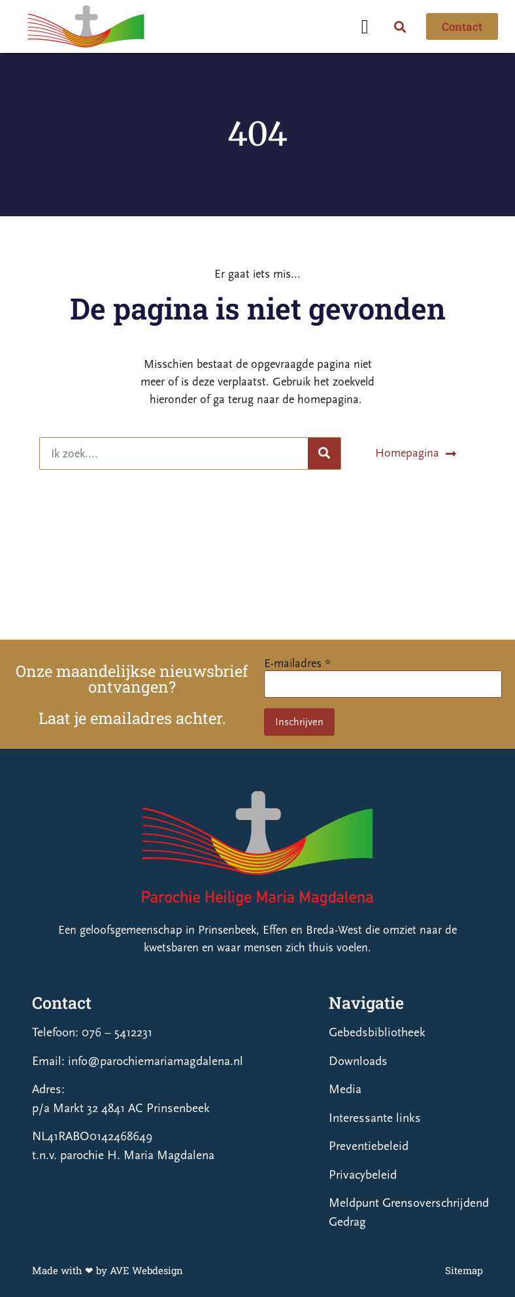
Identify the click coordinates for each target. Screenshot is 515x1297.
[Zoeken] (324, 453)
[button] (364, 26)
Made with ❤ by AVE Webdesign (107, 1270)
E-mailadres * (297, 663)
